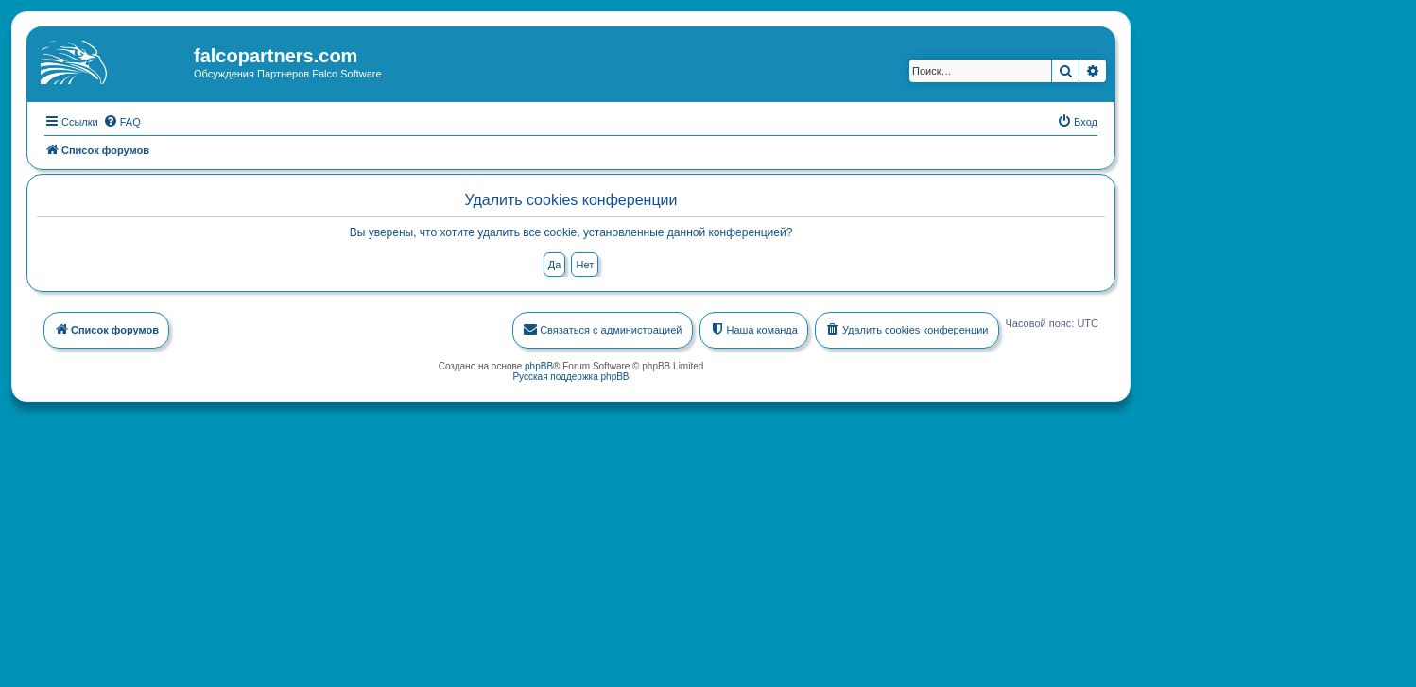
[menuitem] (122, 120)
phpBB (539, 364)
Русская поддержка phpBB (570, 374)
